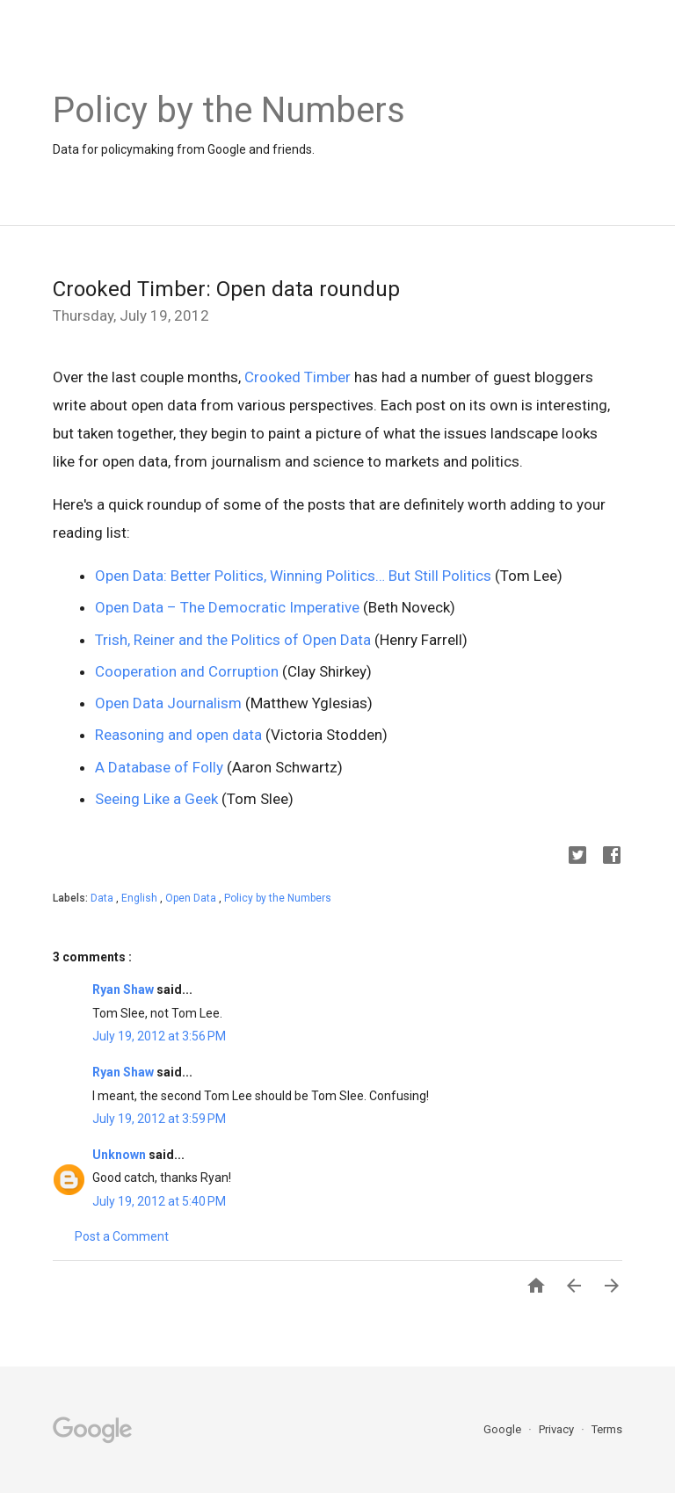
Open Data (192, 898)
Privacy (558, 1429)
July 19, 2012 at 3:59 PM (159, 1119)
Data (103, 898)
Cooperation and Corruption (187, 671)
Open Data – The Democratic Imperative (227, 607)
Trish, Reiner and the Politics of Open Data (233, 640)
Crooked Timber (297, 377)
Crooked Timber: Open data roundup (226, 289)
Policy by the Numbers (277, 898)
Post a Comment (122, 1236)
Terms (607, 1429)
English (140, 898)
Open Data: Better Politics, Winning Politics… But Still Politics (293, 575)
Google (503, 1429)
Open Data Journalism (168, 703)
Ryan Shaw (124, 989)
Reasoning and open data (178, 734)
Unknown (120, 1155)
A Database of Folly (159, 767)
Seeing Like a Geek (156, 799)
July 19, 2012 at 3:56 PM (159, 1036)
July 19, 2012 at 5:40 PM (159, 1201)
